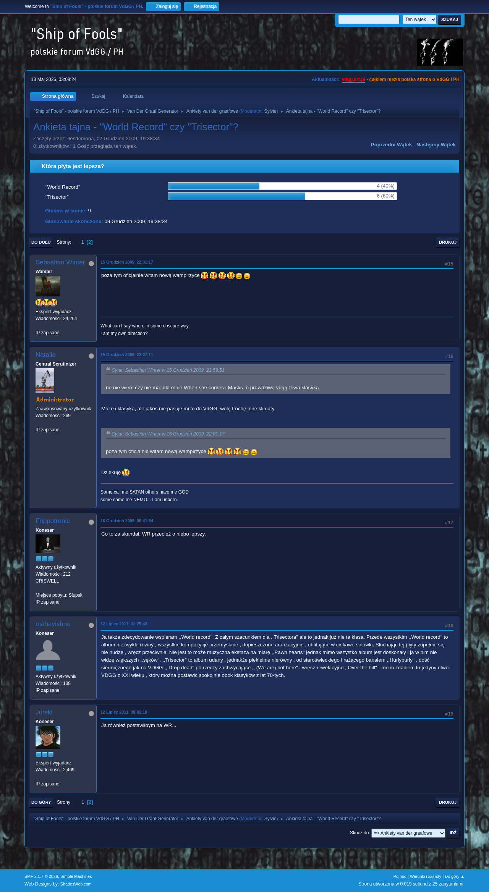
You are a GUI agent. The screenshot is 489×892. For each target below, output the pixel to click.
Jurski (44, 712)
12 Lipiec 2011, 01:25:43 (123, 624)
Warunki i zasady (425, 876)
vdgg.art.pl (353, 79)
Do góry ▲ (455, 876)
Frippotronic (53, 521)
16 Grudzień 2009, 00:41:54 (126, 520)
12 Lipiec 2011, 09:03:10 (123, 712)
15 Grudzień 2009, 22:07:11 (126, 354)
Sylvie (270, 111)
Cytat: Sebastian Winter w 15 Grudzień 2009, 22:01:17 (168, 434)
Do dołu (41, 242)
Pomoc (399, 876)
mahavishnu (53, 624)
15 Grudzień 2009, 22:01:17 (126, 262)
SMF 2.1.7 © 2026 (41, 876)
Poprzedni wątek (391, 144)
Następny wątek (436, 144)
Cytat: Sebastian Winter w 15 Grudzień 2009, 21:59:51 (168, 370)
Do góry (41, 802)
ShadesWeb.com (76, 884)
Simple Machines (76, 876)
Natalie (46, 354)
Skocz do (359, 832)
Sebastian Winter (60, 262)
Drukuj (448, 242)
